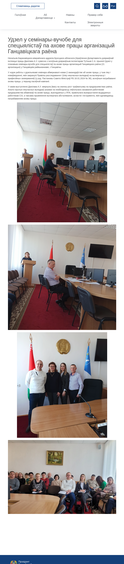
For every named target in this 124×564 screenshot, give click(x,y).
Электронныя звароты (95, 24)
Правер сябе (95, 14)
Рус (113, 6)
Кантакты (70, 22)
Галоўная (20, 14)
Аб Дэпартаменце (45, 16)
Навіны (70, 14)
